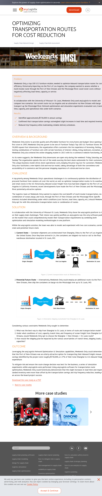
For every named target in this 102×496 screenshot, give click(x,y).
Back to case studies (23, 385)
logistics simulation (19, 467)
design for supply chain (20, 463)
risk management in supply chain (50, 465)
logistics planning (71, 472)
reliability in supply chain (47, 469)
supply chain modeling (20, 459)
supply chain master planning (48, 455)
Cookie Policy (32, 484)
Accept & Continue (49, 490)
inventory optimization (46, 473)
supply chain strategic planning (76, 461)
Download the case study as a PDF (26, 380)
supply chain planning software (23, 455)
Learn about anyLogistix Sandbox (74, 2)
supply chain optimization (21, 471)
